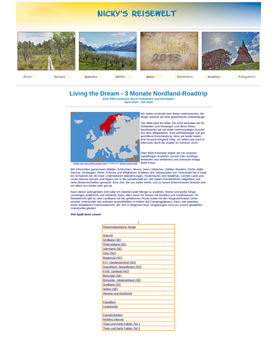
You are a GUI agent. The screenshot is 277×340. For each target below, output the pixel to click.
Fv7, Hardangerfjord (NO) (119, 262)
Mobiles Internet (113, 319)
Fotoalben (109, 302)
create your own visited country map (90, 163)
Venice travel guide (129, 163)
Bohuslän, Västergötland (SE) (122, 280)
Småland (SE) (112, 284)
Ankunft (108, 235)
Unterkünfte (110, 306)
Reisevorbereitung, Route (119, 226)
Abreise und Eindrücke (117, 293)
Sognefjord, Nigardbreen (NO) (122, 266)
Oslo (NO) (109, 253)
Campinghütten (113, 314)
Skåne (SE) (110, 288)
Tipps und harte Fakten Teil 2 (121, 328)
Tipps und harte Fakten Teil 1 (121, 323)
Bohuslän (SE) (112, 275)
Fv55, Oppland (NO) (116, 271)
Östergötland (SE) (114, 244)
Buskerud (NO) (112, 257)
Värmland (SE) (112, 248)
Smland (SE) (112, 239)
